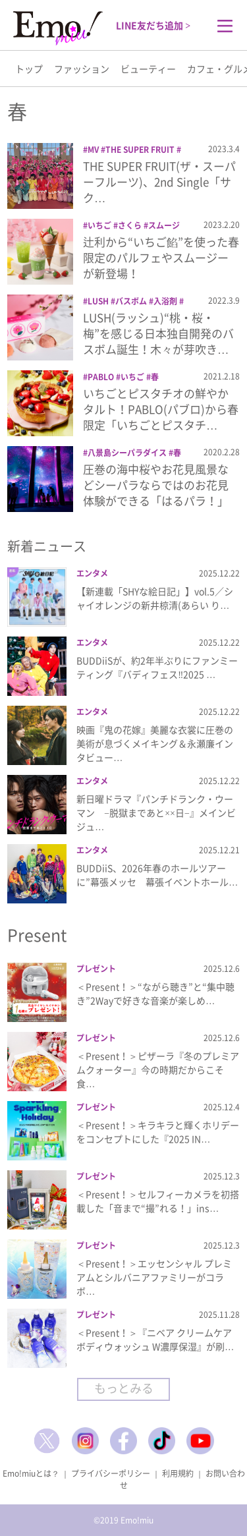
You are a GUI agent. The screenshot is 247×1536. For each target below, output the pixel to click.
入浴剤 (165, 301)
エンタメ (92, 573)
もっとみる (123, 1388)
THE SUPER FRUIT (140, 150)
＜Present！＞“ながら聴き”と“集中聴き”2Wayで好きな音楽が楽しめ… (155, 993)
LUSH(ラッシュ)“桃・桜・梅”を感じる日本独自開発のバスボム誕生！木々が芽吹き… (158, 333)
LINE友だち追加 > (153, 25)
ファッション (81, 68)
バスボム (131, 301)
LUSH (98, 301)
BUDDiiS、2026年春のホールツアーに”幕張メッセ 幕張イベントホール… (157, 874)
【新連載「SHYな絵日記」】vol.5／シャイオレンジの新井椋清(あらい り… (154, 598)
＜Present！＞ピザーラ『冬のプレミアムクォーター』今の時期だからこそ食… (157, 1069)
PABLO (101, 377)
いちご (99, 225)
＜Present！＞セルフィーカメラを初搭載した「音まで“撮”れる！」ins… (157, 1200)
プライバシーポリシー (110, 1473)
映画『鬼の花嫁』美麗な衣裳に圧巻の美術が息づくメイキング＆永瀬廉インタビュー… (154, 743)
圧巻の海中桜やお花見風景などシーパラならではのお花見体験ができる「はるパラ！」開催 (156, 492)
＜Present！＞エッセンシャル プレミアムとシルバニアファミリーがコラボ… (154, 1277)
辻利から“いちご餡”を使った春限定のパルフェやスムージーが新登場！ (161, 257)
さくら (130, 225)
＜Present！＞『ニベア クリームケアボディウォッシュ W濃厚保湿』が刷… (155, 1339)
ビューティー (148, 68)
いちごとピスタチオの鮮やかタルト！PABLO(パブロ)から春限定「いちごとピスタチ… (160, 409)
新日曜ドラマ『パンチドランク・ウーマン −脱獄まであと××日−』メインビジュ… (156, 812)
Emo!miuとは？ (31, 1473)
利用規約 (178, 1473)
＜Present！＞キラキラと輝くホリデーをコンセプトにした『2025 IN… (157, 1131)
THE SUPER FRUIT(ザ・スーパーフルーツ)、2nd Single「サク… (159, 181)
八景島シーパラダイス (127, 453)
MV (93, 150)
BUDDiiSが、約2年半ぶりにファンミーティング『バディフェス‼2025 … (157, 667)
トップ (29, 68)
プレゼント (96, 969)
